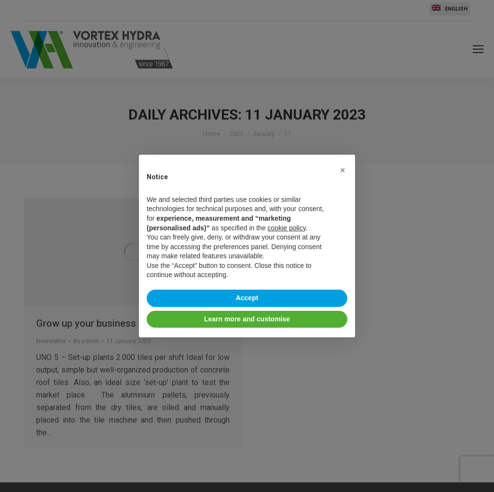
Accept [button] (247, 298)
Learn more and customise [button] (247, 319)
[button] (342, 170)
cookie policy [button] (287, 228)
